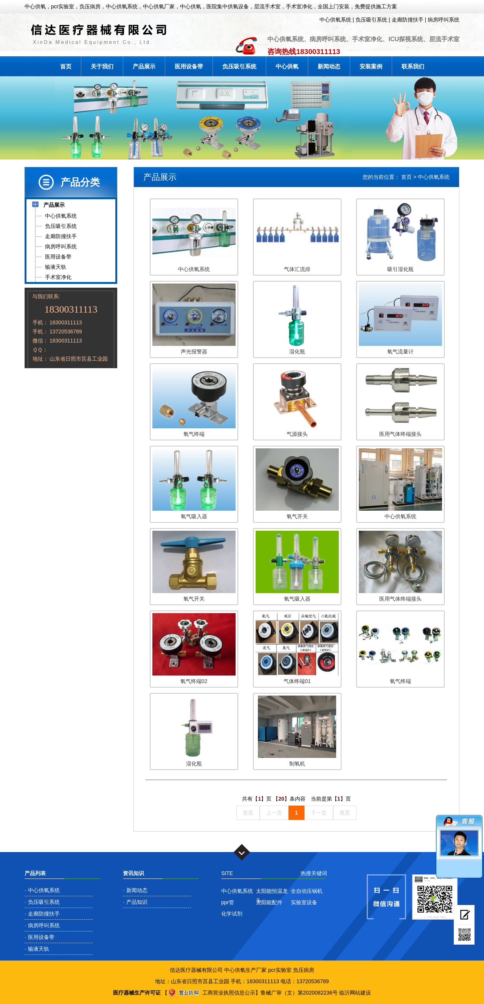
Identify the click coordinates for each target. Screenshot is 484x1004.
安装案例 (371, 66)
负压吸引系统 (371, 20)
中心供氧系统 (335, 20)
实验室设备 (304, 902)
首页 (65, 66)
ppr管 (227, 902)
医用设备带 (189, 66)
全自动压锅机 (307, 891)
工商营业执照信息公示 (211, 993)
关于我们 (102, 66)
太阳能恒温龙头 (272, 892)
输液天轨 (38, 949)
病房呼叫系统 (443, 20)
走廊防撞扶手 (408, 20)
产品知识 (136, 902)
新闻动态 (329, 66)
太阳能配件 (269, 902)
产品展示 (144, 66)
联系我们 (413, 66)
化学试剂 (231, 914)
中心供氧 (287, 66)
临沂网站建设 (355, 993)
